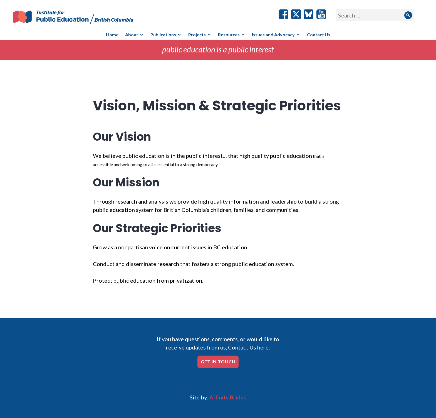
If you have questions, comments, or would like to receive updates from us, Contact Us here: (218, 343)
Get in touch (218, 361)
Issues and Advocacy (273, 34)
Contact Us (318, 34)
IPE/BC (77, 17)
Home (112, 34)
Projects (197, 34)
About (131, 34)
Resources (229, 34)
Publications (163, 34)
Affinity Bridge (228, 397)
